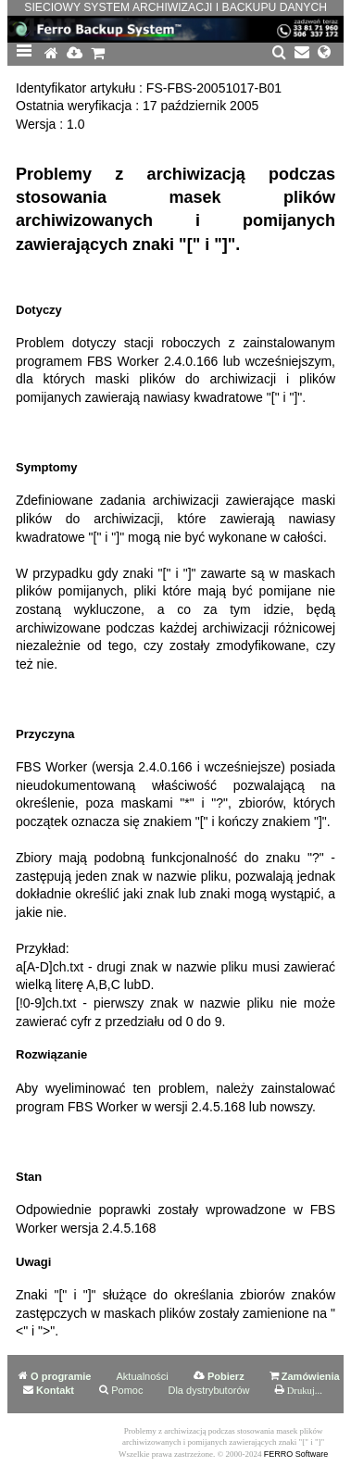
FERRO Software (296, 1454)
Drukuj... (304, 1391)
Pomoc (127, 1390)
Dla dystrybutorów (208, 1390)
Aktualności (143, 1376)
